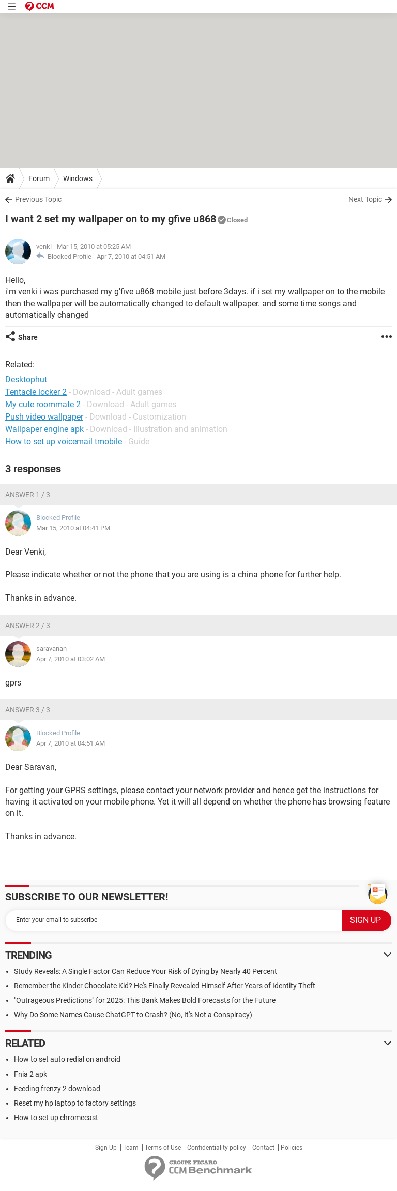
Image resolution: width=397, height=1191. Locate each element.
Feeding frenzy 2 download (57, 1088)
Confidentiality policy (216, 1147)
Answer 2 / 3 (27, 625)
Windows (78, 178)
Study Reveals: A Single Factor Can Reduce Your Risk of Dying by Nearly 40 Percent (145, 971)
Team (131, 1147)
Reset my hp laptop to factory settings (75, 1103)
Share (28, 337)
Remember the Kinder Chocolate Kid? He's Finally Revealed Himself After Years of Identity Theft (164, 985)
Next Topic (365, 199)
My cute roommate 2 (43, 404)
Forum (39, 178)
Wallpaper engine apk (44, 429)
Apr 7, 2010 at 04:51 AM (131, 256)
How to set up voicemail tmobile (63, 441)
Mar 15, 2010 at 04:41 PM (73, 528)
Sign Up (106, 1147)
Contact (263, 1147)
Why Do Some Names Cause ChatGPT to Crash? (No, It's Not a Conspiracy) (133, 1014)
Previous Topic (38, 199)
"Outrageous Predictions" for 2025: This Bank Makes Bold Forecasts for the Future (145, 1000)
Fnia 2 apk (30, 1074)
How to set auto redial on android (67, 1059)
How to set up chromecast (56, 1117)
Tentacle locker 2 (36, 392)
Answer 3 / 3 (27, 710)
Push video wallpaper (44, 417)
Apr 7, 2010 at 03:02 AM (70, 659)
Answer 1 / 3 (27, 494)
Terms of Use (163, 1147)
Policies (291, 1147)
